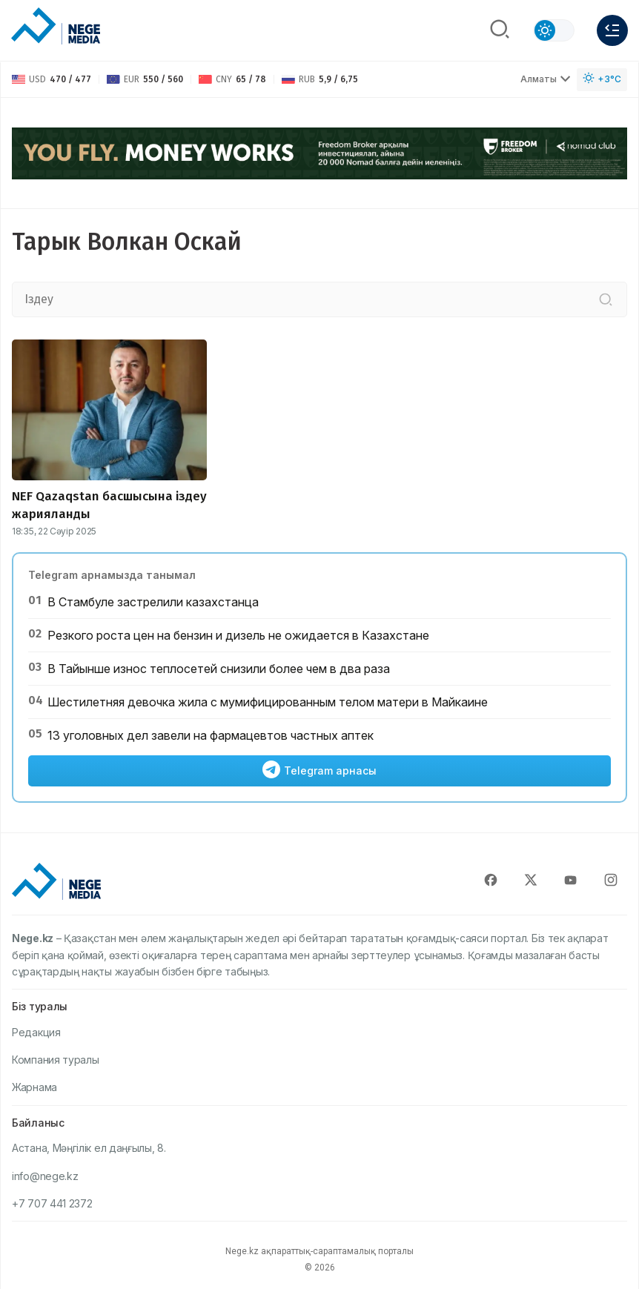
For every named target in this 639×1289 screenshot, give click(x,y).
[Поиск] (500, 30)
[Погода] (602, 79)
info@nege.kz (45, 1176)
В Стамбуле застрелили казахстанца (153, 601)
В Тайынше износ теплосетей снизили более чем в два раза (218, 668)
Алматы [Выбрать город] (545, 79)
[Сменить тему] (554, 30)
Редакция (36, 1032)
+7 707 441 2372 (52, 1203)
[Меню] (612, 30)
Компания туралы (55, 1059)
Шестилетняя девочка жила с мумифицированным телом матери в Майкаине (267, 702)
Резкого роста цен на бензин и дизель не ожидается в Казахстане (238, 635)
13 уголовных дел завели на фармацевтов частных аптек (210, 735)
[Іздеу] (605, 299)
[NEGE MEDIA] (55, 26)
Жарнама (34, 1087)
